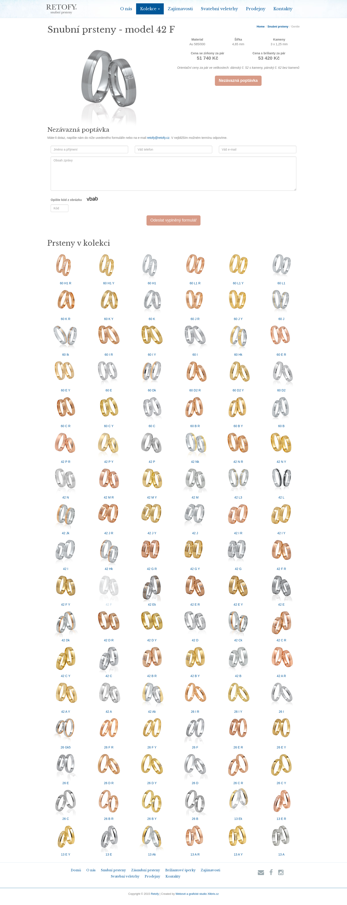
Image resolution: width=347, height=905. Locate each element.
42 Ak (152, 695)
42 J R (108, 517)
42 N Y (281, 445)
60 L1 (281, 267)
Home (261, 26)
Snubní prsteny (277, 26)
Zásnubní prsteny (145, 870)
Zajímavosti (180, 8)
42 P (152, 445)
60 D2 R (195, 374)
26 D (195, 767)
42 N (65, 481)
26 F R (108, 731)
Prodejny (255, 8)
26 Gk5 (65, 731)
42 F (108, 588)
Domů (76, 870)
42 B (238, 660)
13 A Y (238, 838)
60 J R (195, 303)
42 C (108, 660)
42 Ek (152, 588)
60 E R (281, 338)
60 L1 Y (238, 267)
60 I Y (152, 338)
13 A (281, 838)
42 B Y (195, 660)
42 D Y (152, 624)
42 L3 (238, 481)
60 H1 (152, 267)
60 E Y (65, 374)
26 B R (108, 803)
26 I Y (238, 695)
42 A (108, 695)
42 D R (108, 624)
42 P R (65, 445)
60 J (281, 303)
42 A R (281, 660)
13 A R (195, 838)
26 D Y (152, 767)
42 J (195, 517)
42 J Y (152, 517)
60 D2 (281, 374)
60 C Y (108, 410)
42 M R (108, 481)
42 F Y (65, 588)
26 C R (238, 767)
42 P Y (108, 445)
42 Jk (65, 517)
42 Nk (195, 445)
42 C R (281, 624)
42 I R (238, 517)
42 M (195, 481)
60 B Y (238, 410)
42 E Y (238, 588)
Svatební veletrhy (219, 8)
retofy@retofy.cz (158, 137)
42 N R (238, 445)
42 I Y (281, 517)
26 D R (108, 767)
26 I (281, 695)
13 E (108, 838)
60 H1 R (65, 267)
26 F (195, 731)
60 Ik (65, 338)
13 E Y (65, 838)
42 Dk (65, 624)
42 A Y (65, 695)
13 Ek (238, 803)
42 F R (281, 553)
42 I (65, 553)
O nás (126, 8)
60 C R (65, 410)
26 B (195, 803)
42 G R (152, 553)
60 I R (108, 338)
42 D (195, 624)
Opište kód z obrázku (80, 200)
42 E (281, 588)
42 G (238, 553)
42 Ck (238, 624)
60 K (152, 303)
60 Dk (152, 374)
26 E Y (281, 731)
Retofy (155, 893)
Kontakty (282, 8)
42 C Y (65, 660)
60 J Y (238, 303)
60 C (152, 410)
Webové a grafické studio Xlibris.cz (197, 893)
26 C (65, 803)
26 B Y (152, 803)
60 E (108, 374)
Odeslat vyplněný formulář (173, 220)
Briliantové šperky (180, 870)
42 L (281, 481)
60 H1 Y (108, 267)
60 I (195, 338)
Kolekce (150, 8)
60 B (281, 410)
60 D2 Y (238, 374)
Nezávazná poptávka (238, 80)
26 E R (238, 731)
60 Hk (238, 338)
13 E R (281, 803)
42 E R (195, 588)
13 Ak (152, 838)
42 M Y (152, 481)
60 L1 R (195, 267)
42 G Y (195, 553)
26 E (65, 767)
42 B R (152, 660)
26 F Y (152, 731)
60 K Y (108, 303)
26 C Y (281, 767)
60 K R (65, 303)
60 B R (195, 410)
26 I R (195, 695)
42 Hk (108, 553)
